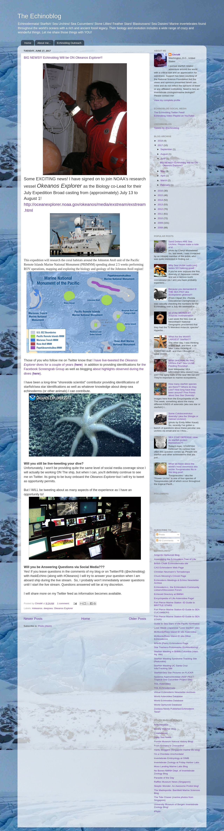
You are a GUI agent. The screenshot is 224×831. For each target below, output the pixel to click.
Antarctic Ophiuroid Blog (167, 555)
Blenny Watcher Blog (165, 729)
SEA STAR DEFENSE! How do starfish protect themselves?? (183, 440)
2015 (161, 195)
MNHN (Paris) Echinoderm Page (171, 643)
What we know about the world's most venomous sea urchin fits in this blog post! (182, 468)
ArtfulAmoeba (161, 724)
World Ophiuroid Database (168, 704)
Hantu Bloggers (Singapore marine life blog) (177, 750)
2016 (161, 190)
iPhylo (157, 811)
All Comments (164, 540)
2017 (161, 145)
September (166, 149)
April (163, 175)
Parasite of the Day (164, 777)
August (164, 154)
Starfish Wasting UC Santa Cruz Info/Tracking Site (171, 667)
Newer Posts (33, 618)
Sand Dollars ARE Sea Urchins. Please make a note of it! (183, 244)
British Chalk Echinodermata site (171, 563)
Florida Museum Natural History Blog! (173, 741)
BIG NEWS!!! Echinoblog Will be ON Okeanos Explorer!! (179, 164)
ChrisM (176, 54)
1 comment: (63, 603)
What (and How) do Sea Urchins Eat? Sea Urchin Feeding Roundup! (181, 363)
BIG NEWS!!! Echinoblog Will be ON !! (63, 57)
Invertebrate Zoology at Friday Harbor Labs (176, 762)
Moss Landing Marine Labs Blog (171, 766)
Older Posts (137, 618)
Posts (160, 534)
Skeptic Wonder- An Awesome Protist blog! (176, 786)
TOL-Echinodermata (164, 688)
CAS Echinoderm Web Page (169, 567)
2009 (161, 223)
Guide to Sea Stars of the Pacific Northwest (177, 623)
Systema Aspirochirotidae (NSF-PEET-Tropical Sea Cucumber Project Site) (174, 678)
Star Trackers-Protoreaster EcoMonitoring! (176, 647)
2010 (161, 218)
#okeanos (37, 608)
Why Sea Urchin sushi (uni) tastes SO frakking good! (182, 266)
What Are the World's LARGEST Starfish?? (179, 338)
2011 (161, 213)
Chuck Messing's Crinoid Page (170, 576)
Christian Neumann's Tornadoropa (172, 571)
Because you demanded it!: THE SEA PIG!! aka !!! (182, 292)
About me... (44, 42)
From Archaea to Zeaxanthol (169, 745)
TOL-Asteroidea (162, 683)
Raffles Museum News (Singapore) (172, 782)
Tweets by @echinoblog (166, 128)
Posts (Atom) (45, 626)
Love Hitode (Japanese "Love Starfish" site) (177, 628)
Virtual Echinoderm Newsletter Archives (174, 692)
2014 (161, 200)
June (163, 158)
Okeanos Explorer (63, 608)
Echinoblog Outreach (69, 42)
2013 (161, 204)
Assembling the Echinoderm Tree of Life (175, 559)
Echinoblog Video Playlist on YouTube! (174, 115)
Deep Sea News (162, 737)
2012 (161, 209)
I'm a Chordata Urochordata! (169, 754)
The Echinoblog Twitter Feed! (169, 112)
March (164, 180)
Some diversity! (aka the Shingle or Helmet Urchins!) (183, 416)
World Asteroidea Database (168, 696)
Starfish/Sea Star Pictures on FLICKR (173, 672)
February (165, 185)
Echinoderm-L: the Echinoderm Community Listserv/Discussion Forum (176, 588)
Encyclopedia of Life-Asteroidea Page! (174, 598)
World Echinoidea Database (168, 700)
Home (27, 42)
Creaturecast (160, 733)
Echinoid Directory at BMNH (168, 594)
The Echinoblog (39, 16)
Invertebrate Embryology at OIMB (171, 758)
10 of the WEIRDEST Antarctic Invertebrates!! (180, 314)
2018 (161, 140)
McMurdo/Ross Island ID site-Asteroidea (175, 632)
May (163, 171)
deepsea (48, 608)
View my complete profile (167, 100)
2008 (161, 227)
